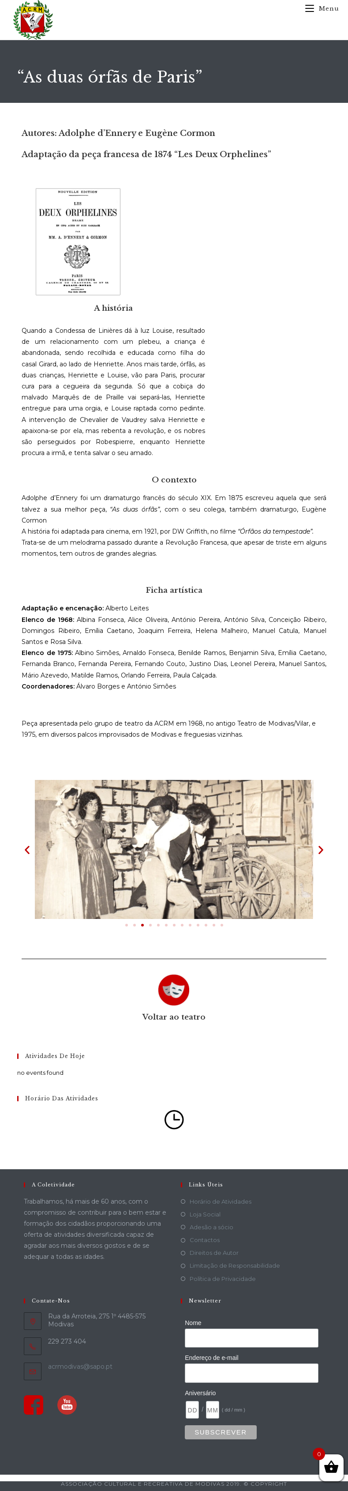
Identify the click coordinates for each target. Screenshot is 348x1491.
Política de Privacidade (223, 1278)
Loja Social (205, 1214)
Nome (193, 1322)
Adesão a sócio (211, 1227)
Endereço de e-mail (211, 1357)
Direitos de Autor (214, 1252)
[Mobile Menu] (319, 8)
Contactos (205, 1239)
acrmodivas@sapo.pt (80, 1367)
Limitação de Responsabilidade (235, 1265)
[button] (126, 925)
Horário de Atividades (220, 1201)
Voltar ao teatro (174, 1017)
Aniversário (200, 1393)
